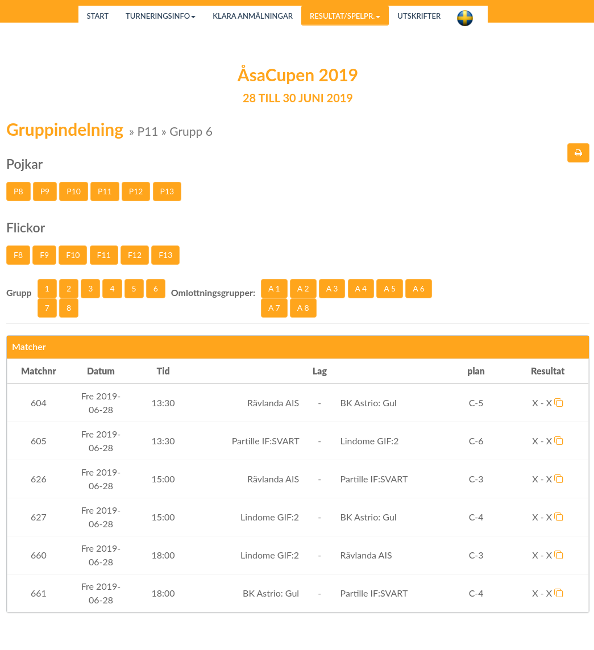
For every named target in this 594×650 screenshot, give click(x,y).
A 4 (361, 288)
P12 (136, 191)
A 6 (419, 288)
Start (98, 15)
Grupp (19, 292)
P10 (74, 191)
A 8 (303, 307)
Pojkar (24, 164)
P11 (105, 191)
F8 (18, 255)
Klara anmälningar (253, 15)
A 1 (274, 288)
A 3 (332, 288)
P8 (18, 191)
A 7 (274, 307)
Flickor (25, 227)
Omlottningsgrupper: (213, 292)
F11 (104, 255)
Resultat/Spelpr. (345, 15)
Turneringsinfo (161, 15)
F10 (73, 255)
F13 (165, 255)
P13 (167, 191)
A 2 (303, 288)
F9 (44, 255)
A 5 (390, 288)
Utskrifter (419, 15)
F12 (135, 255)
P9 (45, 191)
